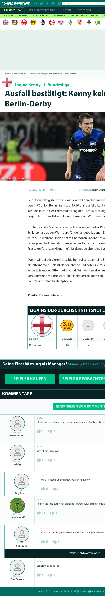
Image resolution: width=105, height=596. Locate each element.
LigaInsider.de (59, 591)
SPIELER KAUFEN (29, 379)
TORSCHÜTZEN (40, 16)
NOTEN (67, 10)
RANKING (59, 16)
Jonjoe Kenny (28, 85)
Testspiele (84, 10)
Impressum (83, 591)
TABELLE (23, 16)
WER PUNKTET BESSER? (42, 10)
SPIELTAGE (7, 16)
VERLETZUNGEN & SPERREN (84, 16)
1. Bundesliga (12, 10)
